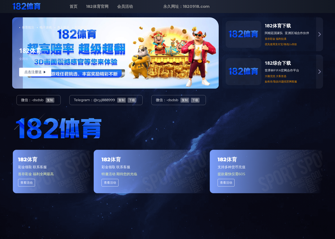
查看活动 (26, 183)
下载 (132, 100)
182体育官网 (97, 6)
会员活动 (125, 6)
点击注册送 (35, 72)
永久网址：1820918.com (186, 6)
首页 (73, 6)
